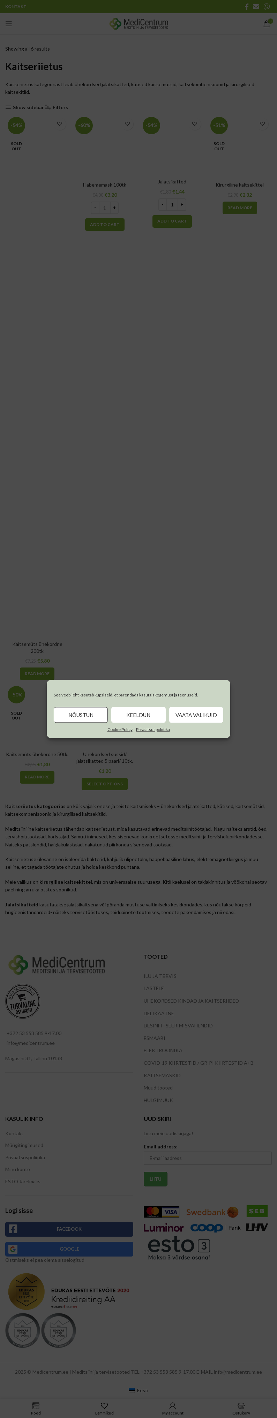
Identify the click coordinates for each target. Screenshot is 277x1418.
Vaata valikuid (196, 715)
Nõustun (80, 715)
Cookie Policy (120, 729)
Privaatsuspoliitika (153, 729)
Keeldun (138, 715)
